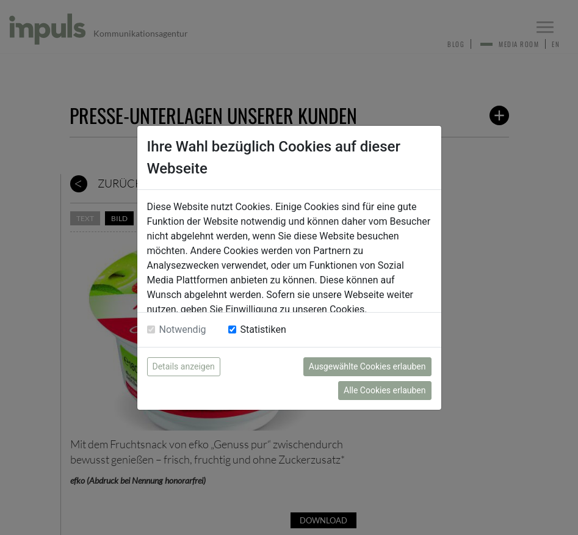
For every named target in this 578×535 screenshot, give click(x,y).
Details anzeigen (184, 366)
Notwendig (182, 329)
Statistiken (263, 329)
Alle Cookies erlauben (384, 390)
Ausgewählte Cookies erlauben (367, 366)
